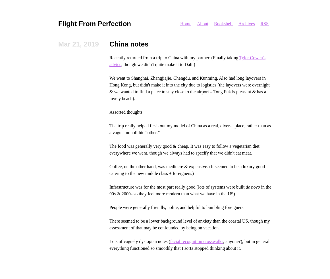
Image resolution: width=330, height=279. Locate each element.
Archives (246, 23)
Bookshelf (223, 23)
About (202, 23)
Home (185, 23)
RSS (265, 23)
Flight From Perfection (94, 24)
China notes (128, 44)
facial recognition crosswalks (196, 241)
